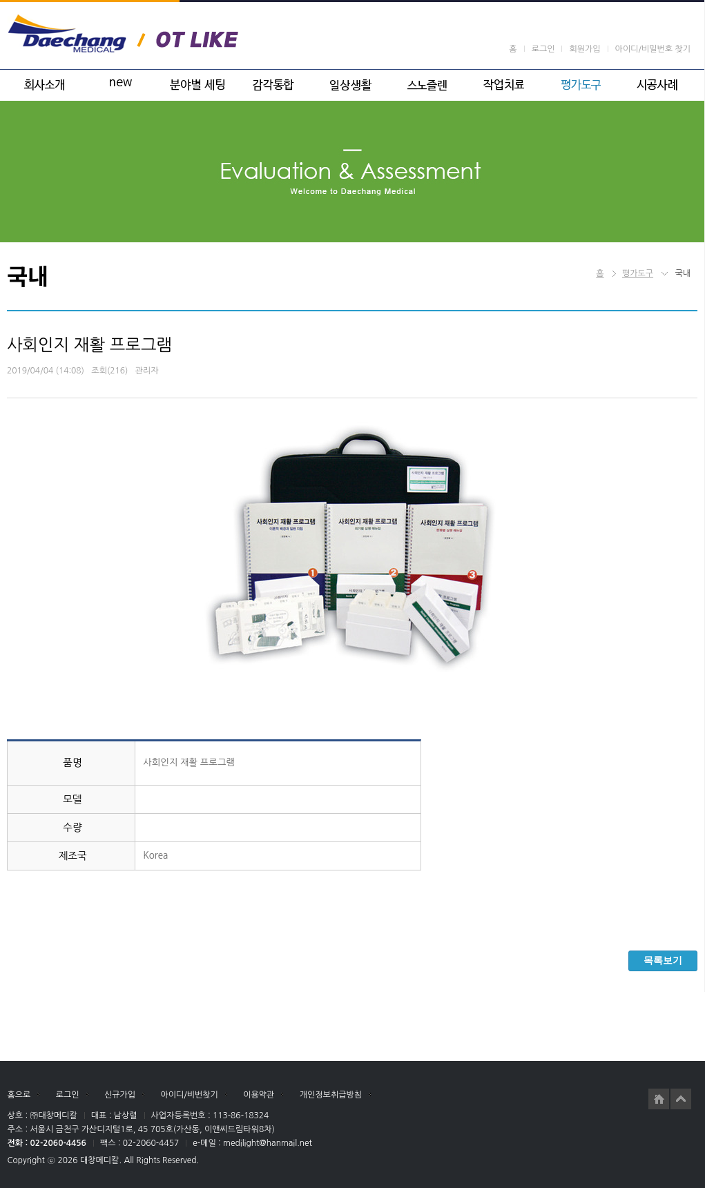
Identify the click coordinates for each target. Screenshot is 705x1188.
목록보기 (663, 960)
